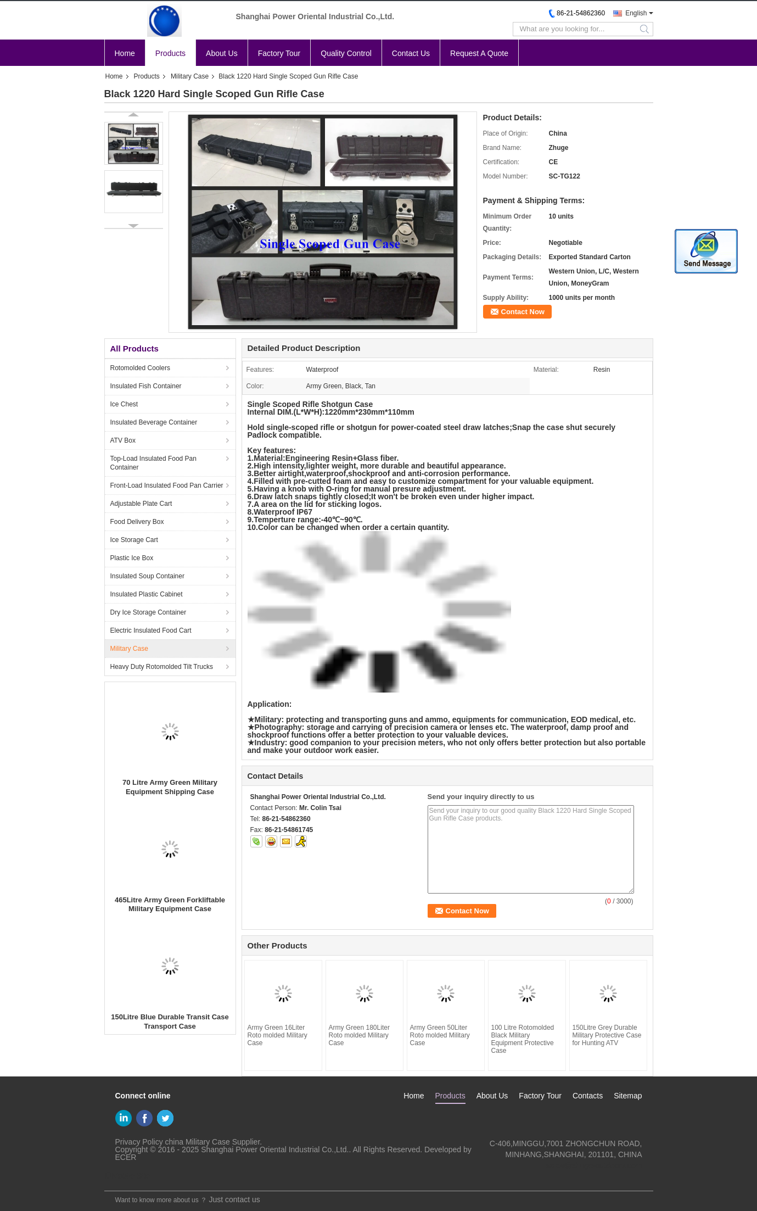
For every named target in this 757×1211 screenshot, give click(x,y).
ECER (126, 1157)
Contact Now (523, 312)
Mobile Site (127, 1175)
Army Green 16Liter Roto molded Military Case (277, 1035)
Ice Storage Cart (134, 540)
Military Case (190, 76)
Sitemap (628, 1095)
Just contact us (234, 1199)
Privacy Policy (139, 1141)
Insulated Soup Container (147, 576)
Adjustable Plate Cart (141, 503)
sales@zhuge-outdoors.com (594, 1165)
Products (170, 53)
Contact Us (411, 53)
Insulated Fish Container (146, 386)
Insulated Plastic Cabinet (146, 594)
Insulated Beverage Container (154, 422)
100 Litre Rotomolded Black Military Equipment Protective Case (522, 1039)
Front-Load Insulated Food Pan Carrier (166, 485)
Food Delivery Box (137, 522)
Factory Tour (279, 53)
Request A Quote (479, 53)
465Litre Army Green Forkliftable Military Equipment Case (170, 904)
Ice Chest (124, 404)
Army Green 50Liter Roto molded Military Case (440, 1035)
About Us (222, 53)
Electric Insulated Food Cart (151, 630)
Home (125, 53)
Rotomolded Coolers (140, 368)
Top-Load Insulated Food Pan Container (153, 463)
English (636, 13)
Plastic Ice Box (132, 558)
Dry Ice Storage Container (148, 612)
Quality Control (346, 53)
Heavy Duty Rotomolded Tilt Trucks (161, 667)
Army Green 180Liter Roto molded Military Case (359, 1035)
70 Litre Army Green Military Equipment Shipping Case (169, 787)
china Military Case (197, 1141)
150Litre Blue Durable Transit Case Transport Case (170, 1021)
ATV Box (123, 440)
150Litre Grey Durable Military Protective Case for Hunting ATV (607, 1035)
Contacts (588, 1095)
